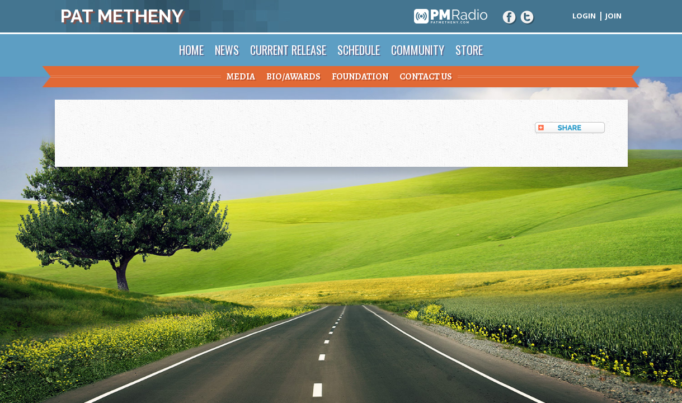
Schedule (358, 49)
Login (584, 16)
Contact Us (425, 77)
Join (613, 16)
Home (191, 49)
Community (417, 49)
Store (469, 49)
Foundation (360, 77)
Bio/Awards (293, 77)
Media (241, 77)
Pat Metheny (122, 16)
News (227, 49)
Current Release (288, 49)
